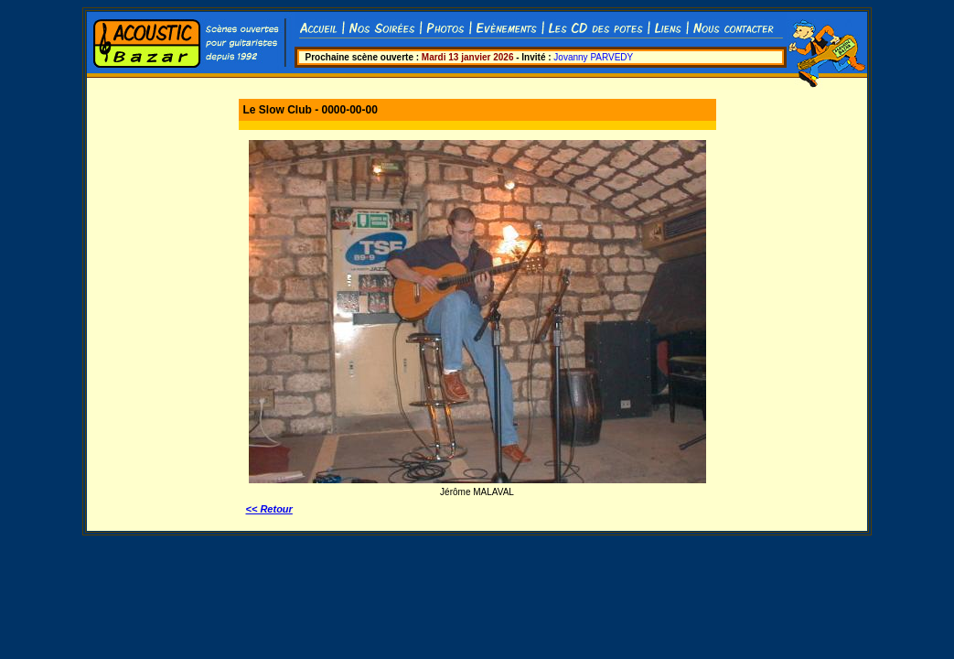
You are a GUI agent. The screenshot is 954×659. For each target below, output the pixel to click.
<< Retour (269, 508)
